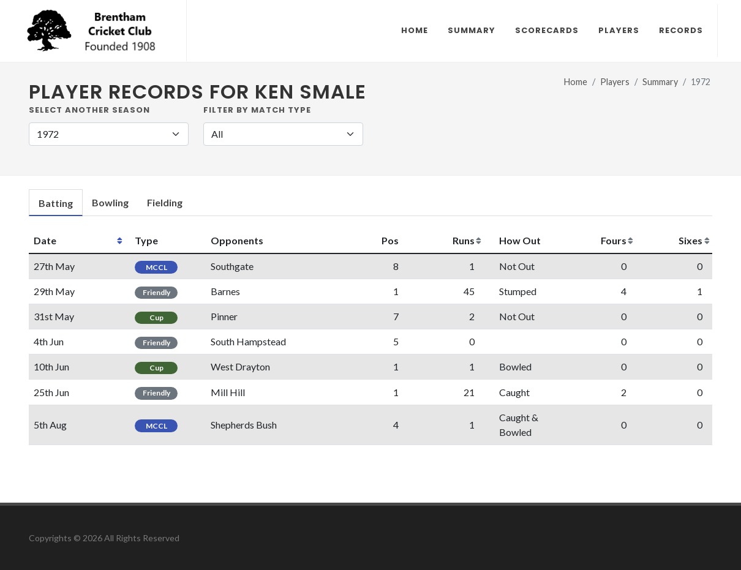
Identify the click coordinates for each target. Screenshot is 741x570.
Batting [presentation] (56, 203)
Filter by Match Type (257, 110)
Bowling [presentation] (110, 202)
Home (575, 82)
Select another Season (89, 110)
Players (615, 82)
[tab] (56, 203)
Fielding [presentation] (164, 202)
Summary (660, 82)
